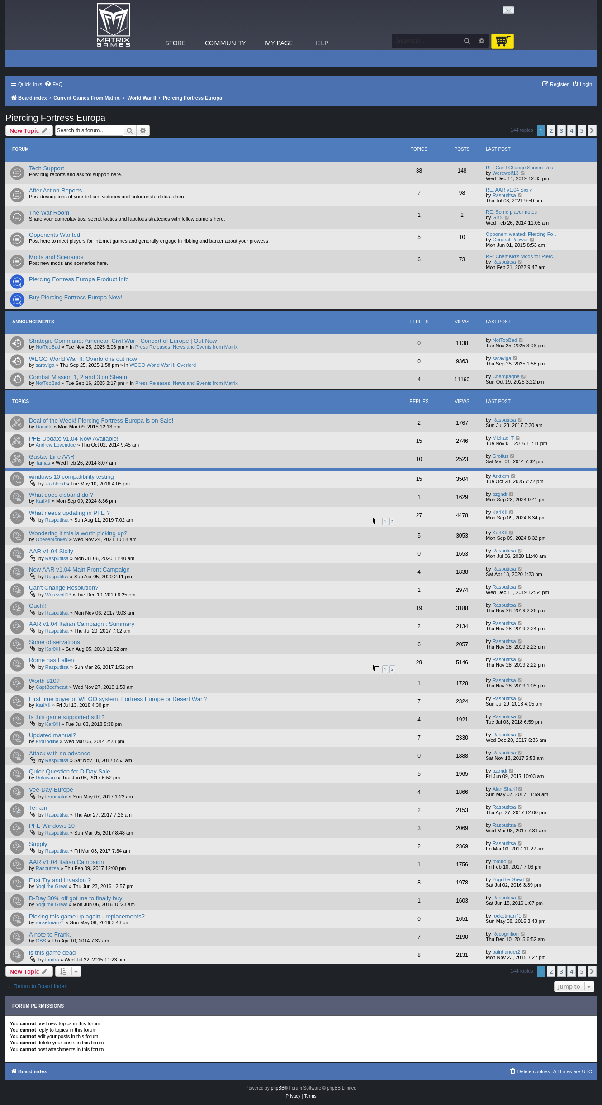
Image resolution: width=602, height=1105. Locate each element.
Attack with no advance (59, 753)
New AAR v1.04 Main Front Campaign (79, 569)
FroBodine (47, 741)
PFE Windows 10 (52, 825)
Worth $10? (44, 680)
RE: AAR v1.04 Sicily (509, 189)
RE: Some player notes (511, 212)
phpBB (277, 1088)
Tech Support (46, 168)
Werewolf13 (506, 173)
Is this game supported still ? (66, 717)
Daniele (44, 426)
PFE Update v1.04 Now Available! (74, 438)
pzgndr (500, 494)
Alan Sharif (505, 789)
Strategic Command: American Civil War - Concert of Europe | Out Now (123, 340)
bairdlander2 (506, 952)
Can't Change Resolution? (64, 587)
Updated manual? (52, 735)
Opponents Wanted (54, 234)
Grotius (500, 456)
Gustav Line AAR (51, 456)
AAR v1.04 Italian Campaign (66, 862)
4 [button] (571, 130)
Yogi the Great (51, 886)
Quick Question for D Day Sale (69, 771)
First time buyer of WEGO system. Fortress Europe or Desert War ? (118, 699)
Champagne (506, 376)
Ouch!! (38, 605)
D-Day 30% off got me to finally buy (75, 898)
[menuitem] (53, 84)
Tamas (43, 463)
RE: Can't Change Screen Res (519, 167)
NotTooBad (48, 347)
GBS (498, 217)
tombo (500, 861)
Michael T (503, 438)
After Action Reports (55, 190)
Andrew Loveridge (56, 444)
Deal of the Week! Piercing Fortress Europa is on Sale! (101, 420)
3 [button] (561, 130)
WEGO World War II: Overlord (162, 365)
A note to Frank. (50, 934)
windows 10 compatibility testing (71, 476)
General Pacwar (510, 239)
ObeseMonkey (52, 539)
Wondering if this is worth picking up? (78, 533)
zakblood (55, 483)
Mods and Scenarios (56, 257)
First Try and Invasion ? (60, 880)
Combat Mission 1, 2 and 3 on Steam (78, 377)
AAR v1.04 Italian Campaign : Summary (81, 623)
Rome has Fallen (51, 660)
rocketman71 (50, 922)
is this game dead (52, 952)
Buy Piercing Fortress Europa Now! (75, 297)
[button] (592, 130)
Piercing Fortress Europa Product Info (79, 279)
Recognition (506, 934)
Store (176, 42)
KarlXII (43, 501)
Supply (38, 844)
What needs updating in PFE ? (69, 512)
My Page (279, 42)
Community (225, 42)
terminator (56, 796)
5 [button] (581, 130)
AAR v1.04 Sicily (51, 551)
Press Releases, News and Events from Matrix (186, 347)
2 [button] (551, 130)
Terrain (38, 807)
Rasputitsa (504, 195)
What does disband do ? (61, 494)
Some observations (54, 642)
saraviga (45, 365)
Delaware (46, 777)
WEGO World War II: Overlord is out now (83, 359)
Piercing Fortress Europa (55, 118)
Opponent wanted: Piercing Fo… (522, 234)
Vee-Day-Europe (51, 789)
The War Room (49, 212)
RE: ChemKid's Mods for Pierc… (522, 256)
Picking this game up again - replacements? (87, 916)
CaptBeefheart (52, 687)
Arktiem (501, 476)
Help (320, 42)
